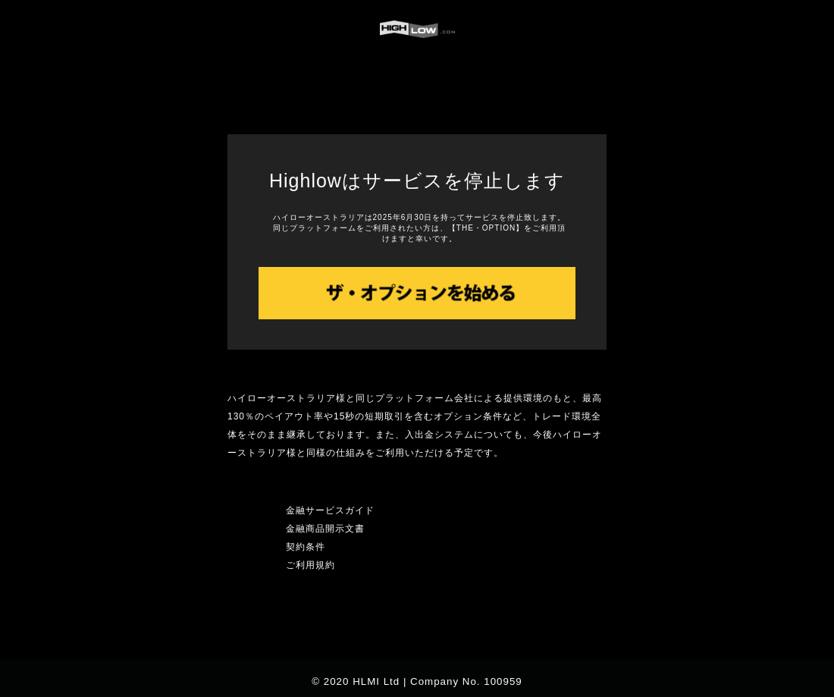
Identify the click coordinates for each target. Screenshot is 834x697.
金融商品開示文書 (325, 528)
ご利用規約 (310, 565)
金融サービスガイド (330, 510)
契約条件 (305, 547)
